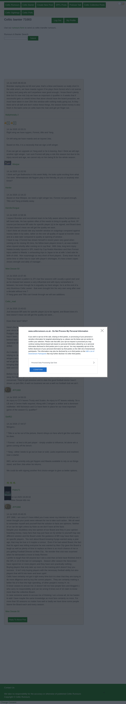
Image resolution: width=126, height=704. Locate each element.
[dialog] (63, 352)
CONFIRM (40, 370)
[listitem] (63, 362)
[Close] (103, 331)
